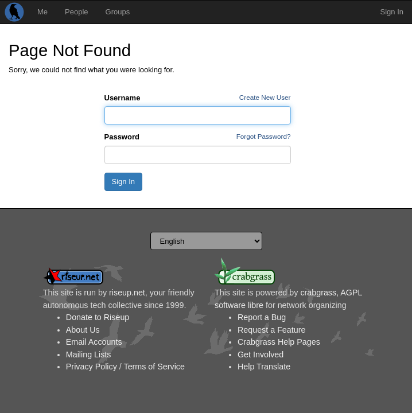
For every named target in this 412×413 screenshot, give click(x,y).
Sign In (391, 11)
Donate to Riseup (97, 317)
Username (122, 97)
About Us (83, 329)
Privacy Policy (91, 366)
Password (121, 137)
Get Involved (260, 354)
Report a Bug (262, 317)
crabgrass (318, 292)
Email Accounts (94, 341)
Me (42, 11)
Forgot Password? (263, 136)
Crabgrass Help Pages (279, 341)
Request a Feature (271, 329)
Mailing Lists (88, 354)
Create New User (265, 97)
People (76, 11)
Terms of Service (153, 366)
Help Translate (264, 366)
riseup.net (127, 292)
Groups (118, 11)
